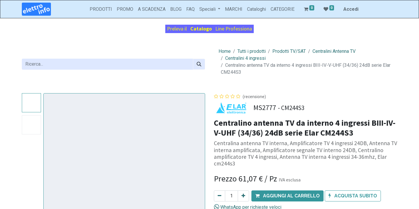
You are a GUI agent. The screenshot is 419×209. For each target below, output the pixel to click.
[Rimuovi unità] (219, 195)
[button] (287, 195)
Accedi (350, 9)
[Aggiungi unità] (243, 195)
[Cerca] (199, 64)
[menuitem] (100, 9)
